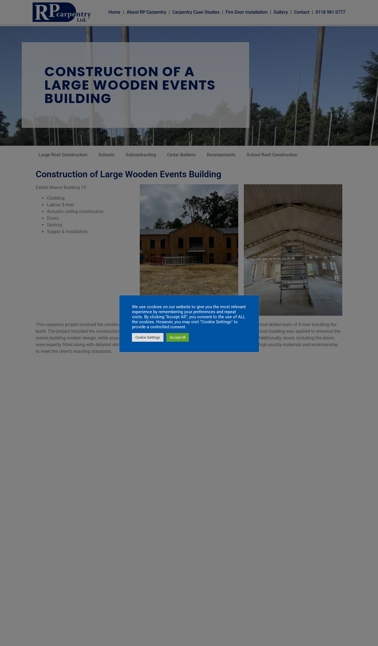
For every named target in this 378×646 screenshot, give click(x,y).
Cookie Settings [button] (147, 337)
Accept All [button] (178, 337)
